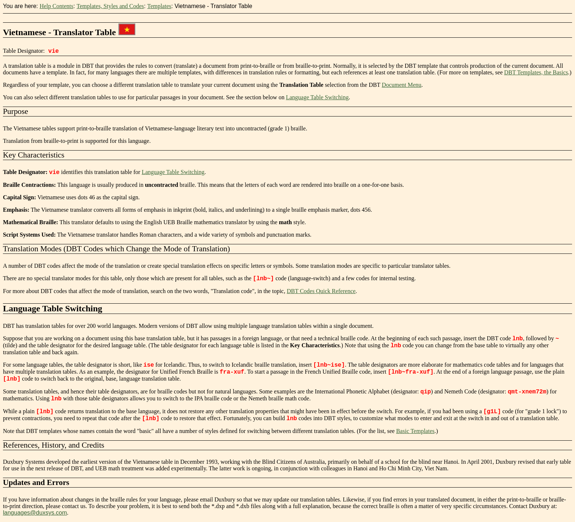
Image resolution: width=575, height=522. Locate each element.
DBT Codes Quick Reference (321, 291)
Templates (159, 6)
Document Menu (401, 85)
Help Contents (56, 6)
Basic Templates (415, 431)
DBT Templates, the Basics (536, 72)
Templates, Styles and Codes (110, 6)
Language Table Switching (317, 97)
